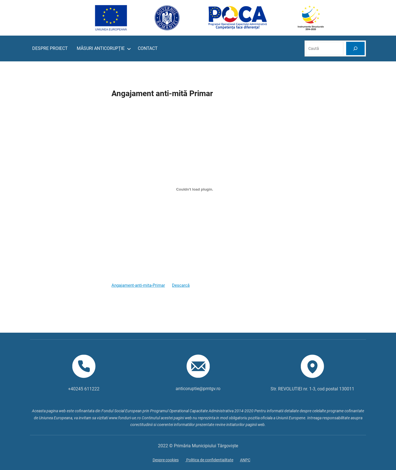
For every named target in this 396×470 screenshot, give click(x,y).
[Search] (355, 48)
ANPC (245, 460)
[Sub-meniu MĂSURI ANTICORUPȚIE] (129, 49)
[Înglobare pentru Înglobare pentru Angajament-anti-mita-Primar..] (194, 189)
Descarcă (181, 285)
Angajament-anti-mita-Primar (138, 285)
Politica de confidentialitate (209, 460)
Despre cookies (166, 460)
